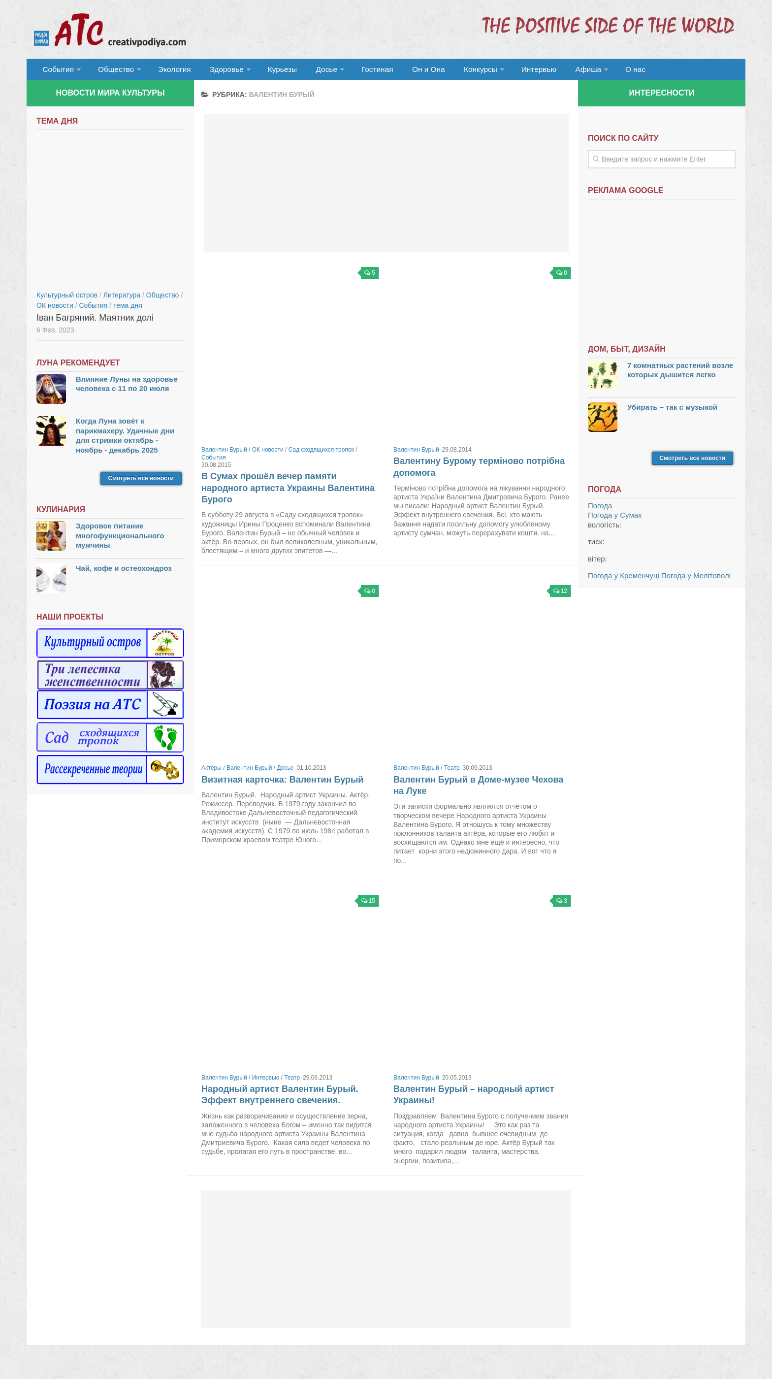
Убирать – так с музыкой (672, 411)
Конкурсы (455, 71)
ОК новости (268, 453)
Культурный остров (66, 299)
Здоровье (217, 71)
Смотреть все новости (141, 482)
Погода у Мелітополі (696, 579)
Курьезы (271, 71)
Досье (311, 71)
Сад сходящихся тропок (321, 453)
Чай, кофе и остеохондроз (124, 572)
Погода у (615, 519)
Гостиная (359, 71)
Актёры (211, 771)
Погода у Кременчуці (623, 579)
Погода (600, 509)
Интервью (511, 71)
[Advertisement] (386, 187)
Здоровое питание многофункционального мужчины (120, 539)
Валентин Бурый (224, 453)
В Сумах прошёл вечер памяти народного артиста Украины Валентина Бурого (288, 491)
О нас (601, 71)
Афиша (557, 71)
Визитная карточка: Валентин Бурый (282, 783)
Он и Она (407, 71)
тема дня (127, 309)
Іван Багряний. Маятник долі (95, 322)
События (57, 71)
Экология (169, 71)
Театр (452, 771)
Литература (121, 299)
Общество (112, 71)
